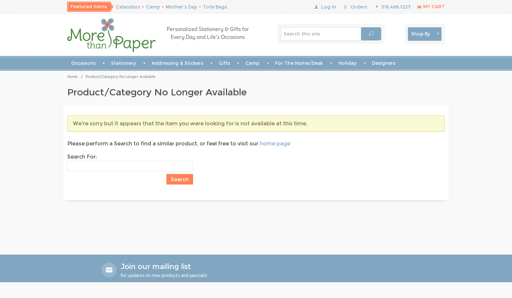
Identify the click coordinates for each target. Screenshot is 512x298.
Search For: (82, 157)
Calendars (128, 7)
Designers (383, 63)
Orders (354, 7)
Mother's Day (181, 7)
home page (275, 143)
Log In (324, 7)
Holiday (347, 63)
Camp (153, 7)
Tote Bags (215, 7)
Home (72, 76)
